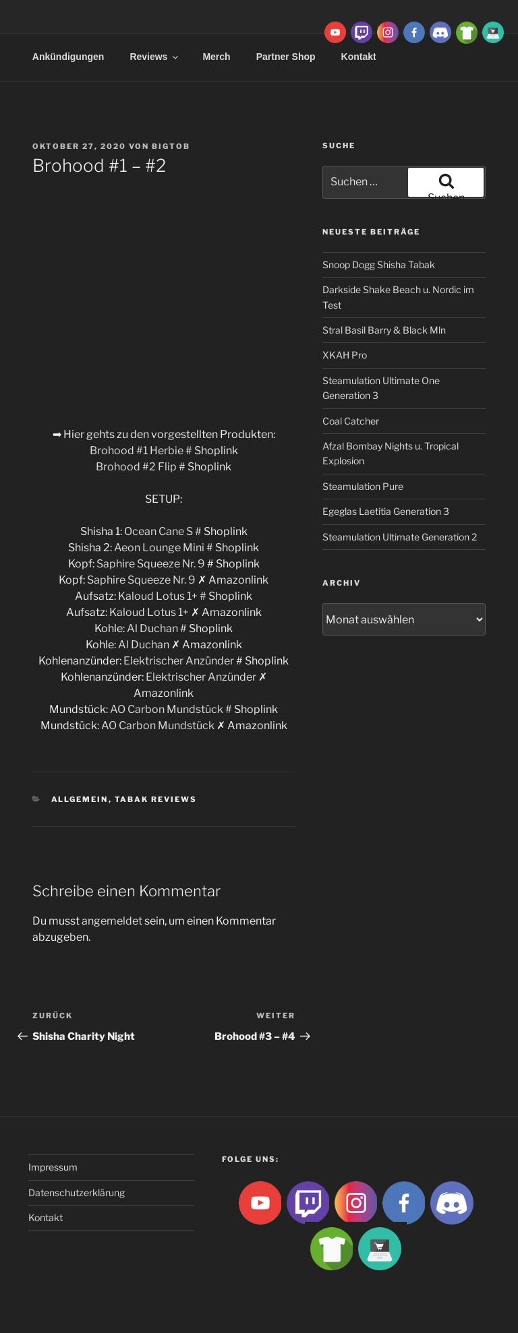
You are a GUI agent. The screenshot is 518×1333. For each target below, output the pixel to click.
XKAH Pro (344, 355)
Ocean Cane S (158, 531)
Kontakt (45, 1217)
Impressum (53, 1167)
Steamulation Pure (362, 486)
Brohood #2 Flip (136, 466)
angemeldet (112, 920)
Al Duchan (152, 628)
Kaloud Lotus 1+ (158, 596)
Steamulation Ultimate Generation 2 (399, 536)
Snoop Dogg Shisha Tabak (378, 264)
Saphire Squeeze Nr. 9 (150, 563)
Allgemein (80, 799)
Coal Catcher (350, 421)
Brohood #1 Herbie (137, 450)
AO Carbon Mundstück (166, 709)
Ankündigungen (68, 56)
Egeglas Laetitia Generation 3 (385, 511)
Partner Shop (286, 56)
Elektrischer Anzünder (178, 660)
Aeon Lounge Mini (159, 547)
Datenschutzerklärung (76, 1192)
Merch (216, 56)
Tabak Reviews (156, 799)
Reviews (155, 56)
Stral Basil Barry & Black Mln (384, 330)
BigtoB (171, 146)
